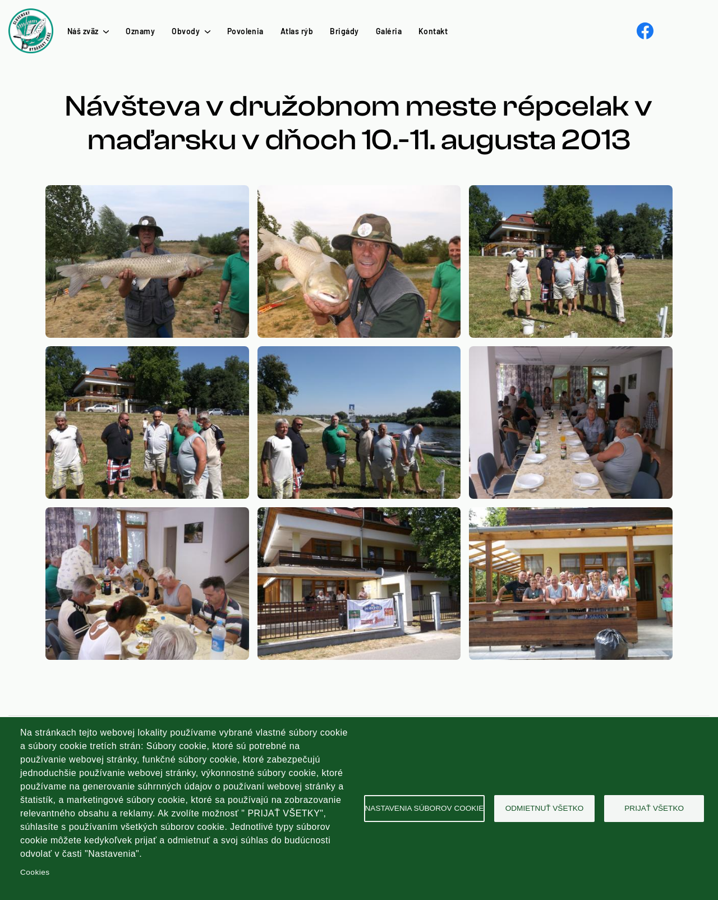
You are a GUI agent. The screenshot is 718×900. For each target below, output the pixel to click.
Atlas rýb (296, 31)
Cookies (34, 872)
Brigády (344, 31)
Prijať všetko (654, 808)
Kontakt (433, 31)
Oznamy (140, 31)
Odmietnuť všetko (544, 808)
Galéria (389, 31)
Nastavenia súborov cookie (424, 808)
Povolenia (245, 31)
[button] (147, 191)
